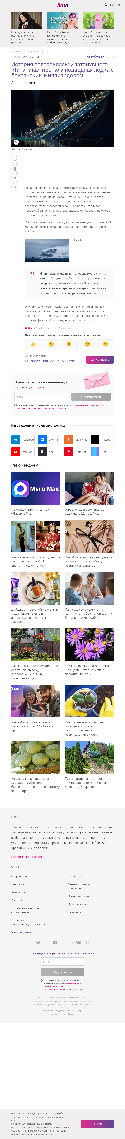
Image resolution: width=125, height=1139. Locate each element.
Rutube (100, 439)
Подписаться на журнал (27, 857)
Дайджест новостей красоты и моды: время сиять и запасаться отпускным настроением (34, 615)
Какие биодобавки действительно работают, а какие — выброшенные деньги (60, 37)
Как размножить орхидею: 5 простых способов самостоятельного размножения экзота (86, 728)
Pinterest (75, 451)
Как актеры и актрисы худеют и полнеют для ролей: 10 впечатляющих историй (35, 561)
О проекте (19, 876)
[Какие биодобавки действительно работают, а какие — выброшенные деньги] (62, 20)
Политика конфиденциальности (28, 922)
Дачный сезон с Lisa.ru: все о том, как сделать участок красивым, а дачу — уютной (97, 37)
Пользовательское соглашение (25, 910)
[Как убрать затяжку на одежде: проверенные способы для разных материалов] (89, 536)
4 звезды (99, 56)
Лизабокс (75, 876)
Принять (97, 1123)
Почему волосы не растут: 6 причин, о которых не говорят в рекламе (24, 37)
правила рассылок (57, 408)
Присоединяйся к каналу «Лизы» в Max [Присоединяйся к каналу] (30, 511)
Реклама (17, 884)
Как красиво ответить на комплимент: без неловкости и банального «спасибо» (88, 613)
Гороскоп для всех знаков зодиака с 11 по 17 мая (84, 511)
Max (99, 451)
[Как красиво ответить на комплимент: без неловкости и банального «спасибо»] (89, 588)
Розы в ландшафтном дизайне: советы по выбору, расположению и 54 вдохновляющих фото (35, 672)
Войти (115, 4)
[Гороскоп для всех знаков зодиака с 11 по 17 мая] (89, 488)
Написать (102, 359)
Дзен (46, 451)
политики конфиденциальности (32, 408)
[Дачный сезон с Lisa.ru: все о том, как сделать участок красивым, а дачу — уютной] (98, 20)
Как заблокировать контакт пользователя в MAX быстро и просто (34, 726)
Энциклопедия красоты (79, 886)
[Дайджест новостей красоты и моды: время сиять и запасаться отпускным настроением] (35, 588)
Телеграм (22, 439)
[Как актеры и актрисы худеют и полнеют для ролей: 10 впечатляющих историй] (35, 536)
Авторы (17, 900)
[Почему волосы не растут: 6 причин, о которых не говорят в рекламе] (26, 20)
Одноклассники (75, 439)
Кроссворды (77, 904)
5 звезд (102, 56)
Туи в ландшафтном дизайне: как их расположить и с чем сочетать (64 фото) (87, 782)
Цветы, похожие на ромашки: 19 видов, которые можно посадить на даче (87, 670)
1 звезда (89, 56)
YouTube (21, 451)
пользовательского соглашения (88, 405)
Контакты (18, 892)
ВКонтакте (49, 439)
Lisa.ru (15, 57)
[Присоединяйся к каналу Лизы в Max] (35, 488)
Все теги (74, 912)
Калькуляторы (79, 896)
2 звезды (92, 56)
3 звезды (95, 56)
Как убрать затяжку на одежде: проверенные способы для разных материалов (89, 561)
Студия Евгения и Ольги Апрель (70, 1010)
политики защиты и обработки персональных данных (40, 1132)
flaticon (71, 1014)
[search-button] (106, 5)
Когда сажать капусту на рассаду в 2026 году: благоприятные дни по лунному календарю (35, 784)
